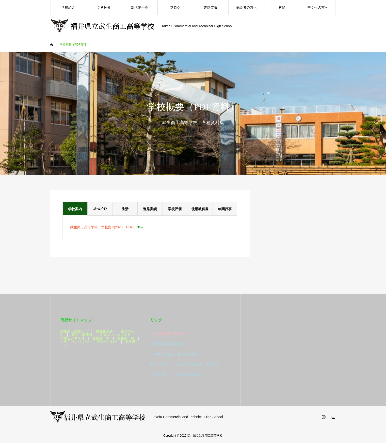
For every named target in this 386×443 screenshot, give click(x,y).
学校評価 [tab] (175, 209)
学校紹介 (68, 7)
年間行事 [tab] (225, 209)
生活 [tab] (125, 209)
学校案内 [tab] (75, 209)
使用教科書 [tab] (200, 209)
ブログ (175, 7)
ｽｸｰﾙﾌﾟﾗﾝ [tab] (100, 209)
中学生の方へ (317, 7)
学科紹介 (104, 7)
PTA (282, 7)
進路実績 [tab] (150, 209)
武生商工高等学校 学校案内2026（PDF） (103, 227)
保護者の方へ (246, 7)
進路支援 (211, 7)
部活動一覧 (139, 7)
